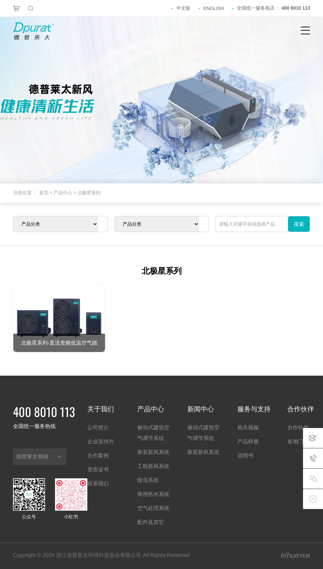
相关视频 (248, 427)
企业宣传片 (100, 441)
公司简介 (98, 427)
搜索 (299, 224)
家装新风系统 (153, 452)
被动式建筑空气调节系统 (153, 433)
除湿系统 (148, 480)
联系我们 (98, 483)
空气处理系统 (153, 508)
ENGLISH (213, 8)
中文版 (183, 8)
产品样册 (248, 441)
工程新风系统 (153, 466)
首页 (44, 192)
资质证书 (98, 469)
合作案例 (98, 455)
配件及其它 (150, 522)
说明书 (245, 455)
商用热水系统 (153, 494)
